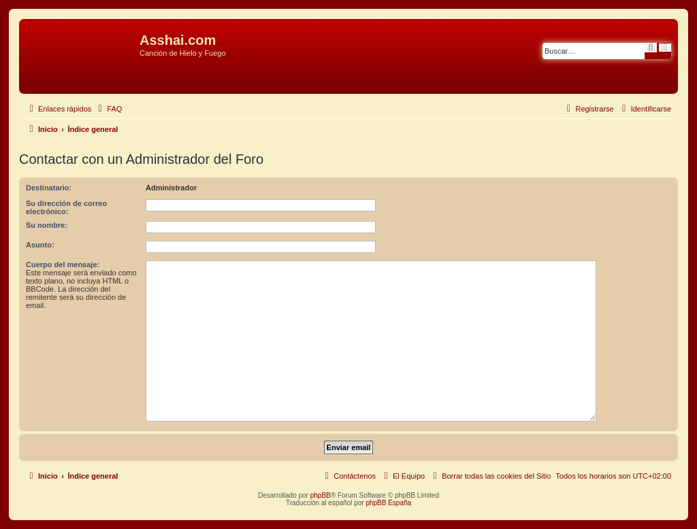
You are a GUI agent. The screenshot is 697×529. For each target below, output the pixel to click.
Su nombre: (46, 225)
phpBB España (388, 503)
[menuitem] (108, 109)
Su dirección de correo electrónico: (66, 207)
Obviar (33, 74)
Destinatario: (48, 188)
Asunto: (40, 245)
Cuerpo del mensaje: (62, 264)
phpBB (320, 495)
